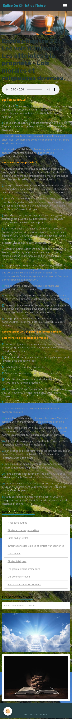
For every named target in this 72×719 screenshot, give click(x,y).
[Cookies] (7, 711)
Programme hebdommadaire (24, 569)
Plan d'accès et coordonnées (24, 584)
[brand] (24, 5)
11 (3, 286)
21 (3, 402)
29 (3, 483)
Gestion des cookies (36, 714)
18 (3, 373)
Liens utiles (14, 553)
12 (3, 295)
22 (3, 408)
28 (3, 474)
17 (3, 367)
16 (3, 357)
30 (3, 496)
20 (3, 389)
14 (3, 318)
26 (3, 451)
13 (3, 305)
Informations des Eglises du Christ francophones (36, 546)
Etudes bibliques (17, 561)
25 (3, 441)
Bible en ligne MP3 (18, 538)
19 (3, 379)
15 (3, 344)
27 (3, 464)
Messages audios (17, 522)
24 (3, 428)
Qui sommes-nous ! (19, 576)
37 (17, 106)
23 (3, 418)
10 (3, 265)
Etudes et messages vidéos (23, 530)
